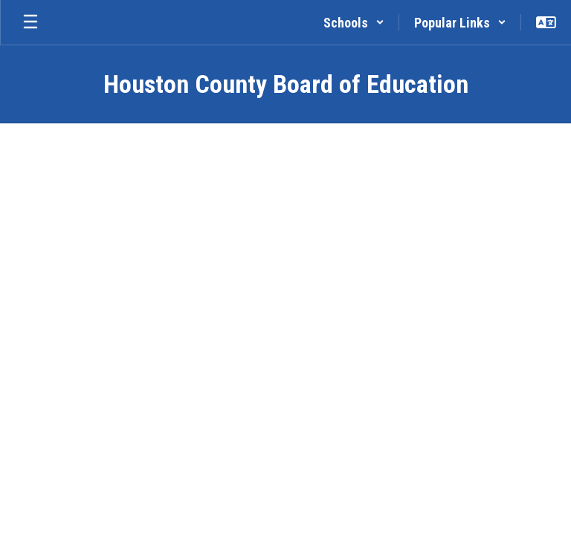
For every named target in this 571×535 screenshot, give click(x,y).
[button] (354, 22)
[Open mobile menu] (30, 22)
